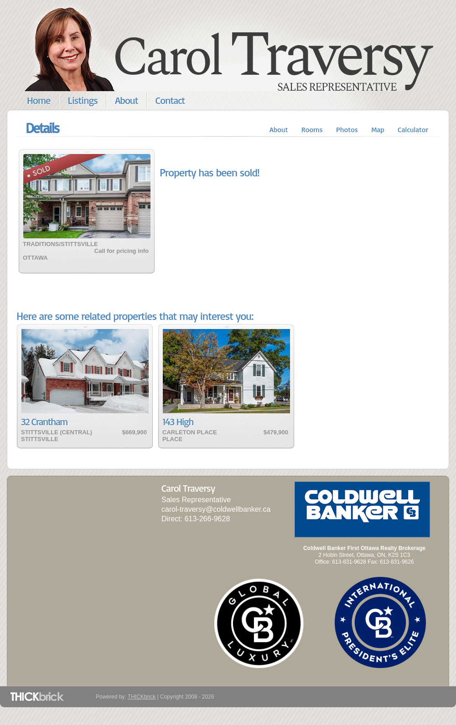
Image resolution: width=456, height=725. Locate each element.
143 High (177, 421)
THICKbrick (141, 697)
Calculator (413, 129)
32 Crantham (44, 421)
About (126, 100)
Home (39, 100)
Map (377, 129)
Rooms (312, 129)
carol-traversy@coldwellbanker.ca (215, 509)
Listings (83, 100)
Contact (170, 100)
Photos (347, 129)
